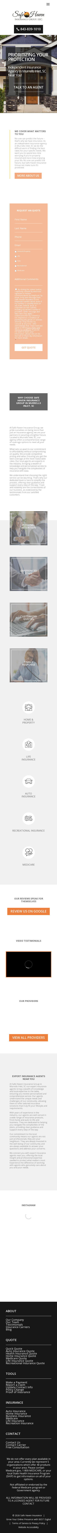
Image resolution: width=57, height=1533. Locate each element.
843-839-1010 (30, 29)
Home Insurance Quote (21, 1356)
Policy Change (15, 1389)
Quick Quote (14, 1348)
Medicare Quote (16, 1358)
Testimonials (14, 1324)
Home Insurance (16, 1413)
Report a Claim (15, 1385)
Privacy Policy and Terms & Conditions (28, 311)
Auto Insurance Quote (20, 1351)
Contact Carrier (16, 1445)
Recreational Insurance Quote (25, 1363)
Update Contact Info (19, 1387)
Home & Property (25, 263)
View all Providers (28, 1037)
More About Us (28, 167)
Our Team (12, 1322)
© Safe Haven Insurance (27, 1515)
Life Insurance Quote (19, 1361)
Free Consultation (17, 1447)
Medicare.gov (13, 1470)
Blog (9, 1329)
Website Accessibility (28, 1527)
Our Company (15, 1320)
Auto (22, 268)
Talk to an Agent (28, 86)
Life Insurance (15, 1421)
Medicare (23, 274)
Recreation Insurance (19, 1423)
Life (22, 266)
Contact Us (13, 1442)
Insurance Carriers (18, 1327)
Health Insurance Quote (21, 1353)
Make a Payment (16, 1382)
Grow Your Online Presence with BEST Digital (28, 1519)
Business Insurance (18, 1416)
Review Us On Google (28, 911)
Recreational (24, 271)
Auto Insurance (16, 1411)
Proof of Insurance (18, 1392)
